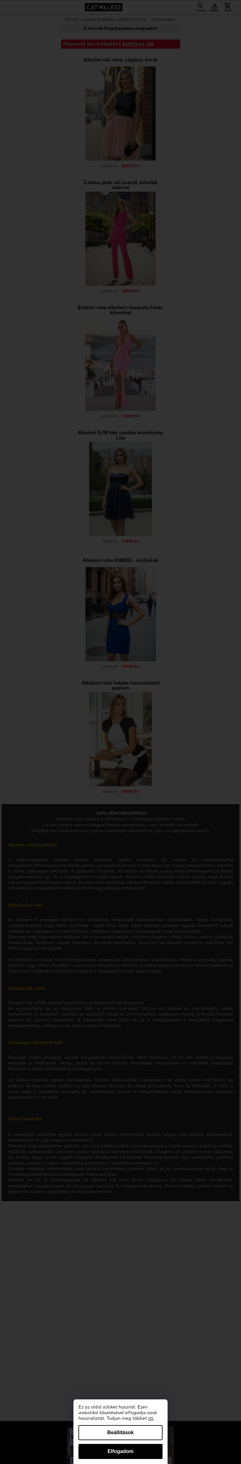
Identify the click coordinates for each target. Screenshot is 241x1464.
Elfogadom (121, 1451)
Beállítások (120, 1432)
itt (150, 1418)
